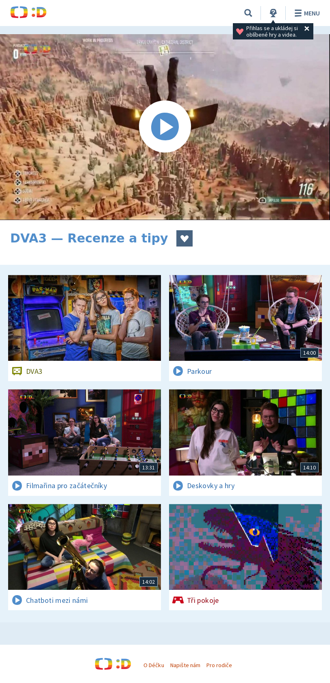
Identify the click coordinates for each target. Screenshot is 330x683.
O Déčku (153, 665)
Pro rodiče (219, 665)
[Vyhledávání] (248, 13)
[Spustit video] (165, 127)
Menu (306, 13)
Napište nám (185, 665)
